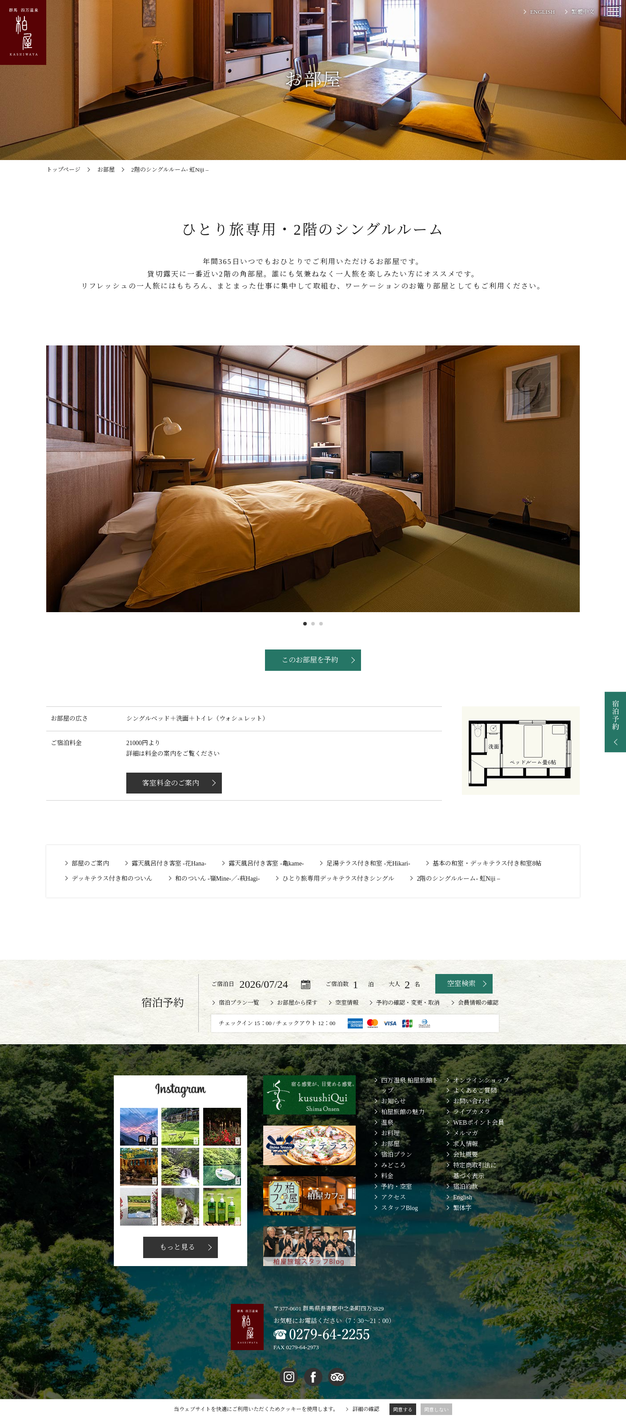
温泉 (387, 1122)
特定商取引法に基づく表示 (475, 1170)
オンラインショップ (481, 1080)
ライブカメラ (471, 1112)
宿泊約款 (465, 1186)
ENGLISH (542, 11)
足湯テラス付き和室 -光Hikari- (368, 863)
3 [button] (321, 623)
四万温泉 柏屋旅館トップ (410, 1085)
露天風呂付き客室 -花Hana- (169, 863)
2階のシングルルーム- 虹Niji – (458, 878)
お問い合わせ (471, 1101)
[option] (313, 478)
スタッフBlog (399, 1208)
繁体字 (462, 1208)
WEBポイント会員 (478, 1122)
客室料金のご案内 (176, 783)
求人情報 (465, 1144)
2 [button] (313, 623)
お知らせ (393, 1101)
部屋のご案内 (90, 863)
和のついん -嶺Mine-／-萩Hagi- (217, 878)
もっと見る (176, 1247)
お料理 (390, 1133)
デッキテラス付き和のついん (112, 878)
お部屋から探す (297, 1002)
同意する (403, 1409)
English (462, 1197)
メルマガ (465, 1133)
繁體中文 (582, 11)
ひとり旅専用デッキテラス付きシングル (338, 878)
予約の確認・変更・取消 (408, 1002)
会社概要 (465, 1154)
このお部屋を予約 (308, 660)
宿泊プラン (396, 1154)
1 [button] (305, 623)
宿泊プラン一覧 (239, 1002)
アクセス (393, 1197)
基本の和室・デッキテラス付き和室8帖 (487, 863)
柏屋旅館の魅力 (403, 1112)
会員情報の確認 (478, 1002)
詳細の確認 (366, 1409)
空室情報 (346, 1002)
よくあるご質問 (475, 1090)
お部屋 (390, 1144)
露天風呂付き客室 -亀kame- (266, 863)
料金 (387, 1176)
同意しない (436, 1409)
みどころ (393, 1165)
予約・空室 (396, 1186)
